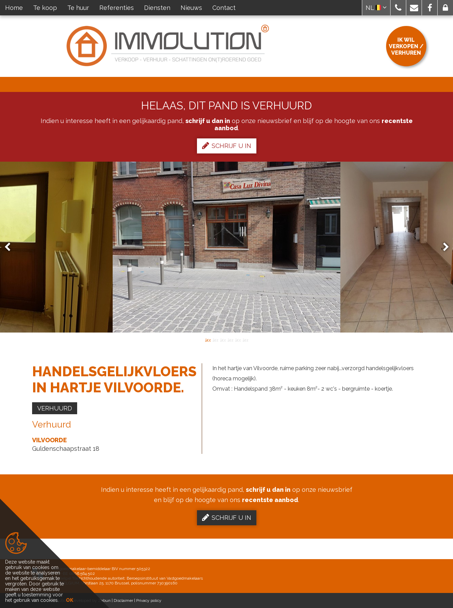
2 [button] (215, 340)
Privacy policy (148, 600)
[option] (226, 247)
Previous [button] (10, 247)
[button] (398, 7)
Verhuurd (54, 408)
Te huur (78, 7)
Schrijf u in (226, 145)
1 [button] (208, 340)
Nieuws (191, 7)
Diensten (157, 7)
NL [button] (376, 7)
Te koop (45, 7)
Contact (224, 7)
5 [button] (238, 340)
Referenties (116, 7)
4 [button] (230, 340)
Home (14, 7)
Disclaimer (123, 600)
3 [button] (223, 340)
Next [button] (443, 247)
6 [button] (245, 340)
